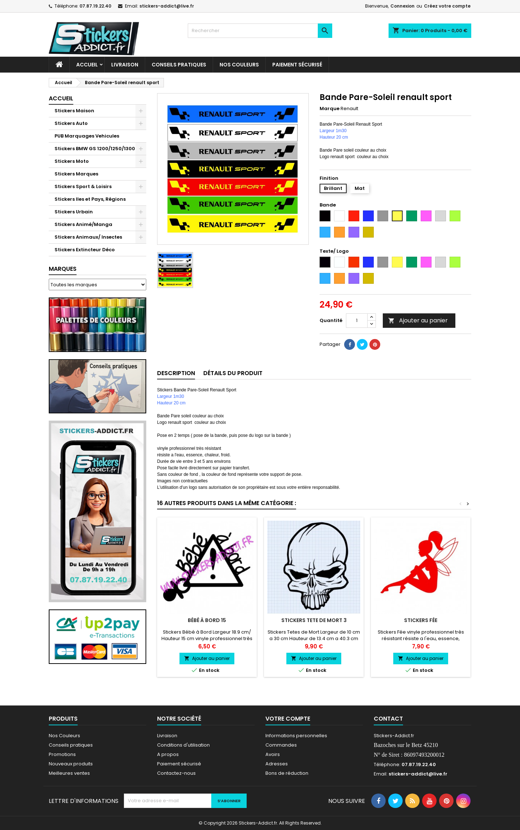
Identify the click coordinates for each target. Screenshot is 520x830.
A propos (168, 754)
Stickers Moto (72, 161)
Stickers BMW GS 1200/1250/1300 (95, 148)
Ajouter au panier (418, 320)
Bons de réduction (286, 773)
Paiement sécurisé (297, 64)
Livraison (124, 64)
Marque (329, 108)
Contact (388, 718)
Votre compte (287, 718)
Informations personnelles (296, 735)
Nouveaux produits (71, 763)
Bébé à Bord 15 (207, 620)
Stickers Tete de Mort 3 (314, 620)
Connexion (402, 6)
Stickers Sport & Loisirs (83, 186)
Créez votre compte (447, 6)
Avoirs (272, 754)
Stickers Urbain (74, 211)
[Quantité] (357, 320)
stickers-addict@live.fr (166, 6)
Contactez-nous (176, 773)
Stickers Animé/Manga (83, 224)
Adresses (276, 763)
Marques (63, 269)
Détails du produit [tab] (233, 373)
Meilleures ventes (69, 773)
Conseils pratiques (71, 745)
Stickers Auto (71, 123)
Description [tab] (176, 373)
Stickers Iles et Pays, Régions (90, 199)
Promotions (62, 754)
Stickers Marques (76, 173)
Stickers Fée (420, 620)
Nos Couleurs (239, 64)
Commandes (281, 745)
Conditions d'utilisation (183, 745)
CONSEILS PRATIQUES (179, 64)
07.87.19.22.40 (95, 6)
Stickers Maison (74, 110)
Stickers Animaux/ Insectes (88, 237)
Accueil (87, 64)
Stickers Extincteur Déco (85, 249)
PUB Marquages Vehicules (87, 135)
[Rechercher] (260, 30)
